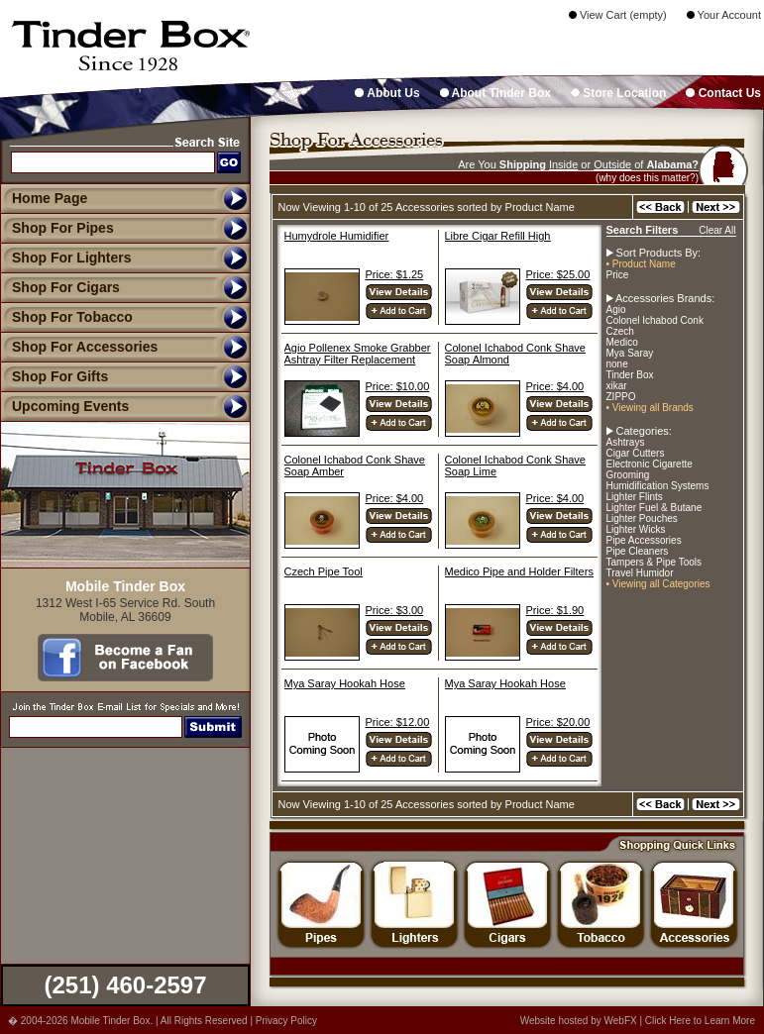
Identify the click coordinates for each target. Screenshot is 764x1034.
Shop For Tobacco (66, 317)
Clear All (717, 230)
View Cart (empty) (618, 15)
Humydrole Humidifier (336, 236)
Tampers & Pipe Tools (654, 562)
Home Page (49, 198)
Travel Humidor (640, 573)
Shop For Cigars (60, 287)
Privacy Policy (286, 1020)
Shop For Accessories (79, 347)
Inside (563, 164)
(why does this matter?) (647, 177)
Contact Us (723, 93)
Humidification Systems (657, 485)
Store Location (618, 93)
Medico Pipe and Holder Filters (519, 571)
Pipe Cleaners (637, 551)
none (617, 364)
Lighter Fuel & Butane (654, 507)
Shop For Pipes (57, 228)
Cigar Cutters (635, 453)
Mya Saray (630, 353)
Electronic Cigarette (649, 464)
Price (617, 274)
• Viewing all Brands (650, 407)
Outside (612, 164)
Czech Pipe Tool (323, 571)
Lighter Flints (634, 496)
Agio (616, 309)
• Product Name (641, 263)
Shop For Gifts (54, 376)
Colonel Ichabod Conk (655, 320)
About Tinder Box (495, 93)
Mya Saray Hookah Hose (344, 683)
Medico (622, 342)
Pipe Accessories (644, 540)
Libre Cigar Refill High (498, 236)
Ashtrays (625, 442)
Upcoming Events (64, 406)
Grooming (628, 474)
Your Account (724, 15)
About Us (387, 93)
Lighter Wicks (636, 529)
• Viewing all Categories (658, 583)
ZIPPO (621, 396)
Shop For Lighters (66, 257)
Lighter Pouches (642, 518)
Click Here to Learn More (700, 1020)
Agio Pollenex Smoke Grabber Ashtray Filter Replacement (357, 353)
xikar (616, 385)
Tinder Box (630, 374)
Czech (620, 331)
